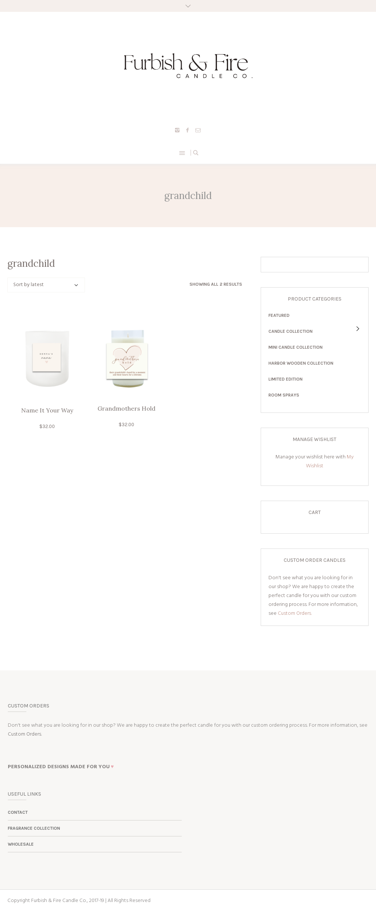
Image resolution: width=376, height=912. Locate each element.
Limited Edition (285, 379)
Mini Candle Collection (295, 347)
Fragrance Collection (34, 828)
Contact (18, 812)
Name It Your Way (47, 410)
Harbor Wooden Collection (300, 363)
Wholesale (21, 844)
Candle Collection (290, 331)
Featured (279, 315)
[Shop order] (46, 285)
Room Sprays (283, 395)
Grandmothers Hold (126, 408)
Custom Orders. (295, 613)
